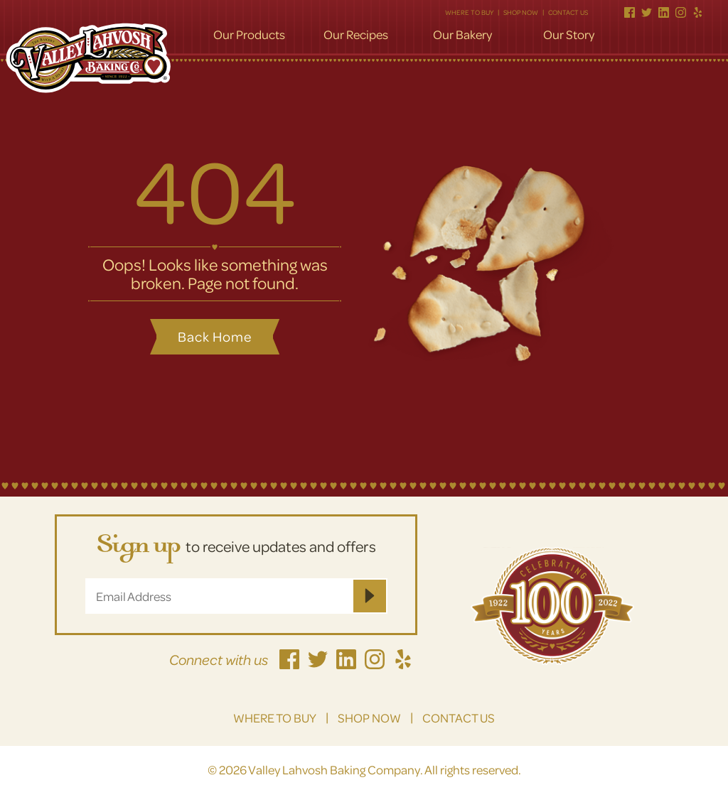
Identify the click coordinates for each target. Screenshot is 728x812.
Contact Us (568, 12)
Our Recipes (355, 34)
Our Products (249, 34)
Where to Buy (469, 12)
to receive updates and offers (236, 547)
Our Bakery (462, 34)
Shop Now (520, 12)
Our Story (568, 34)
